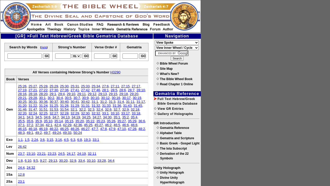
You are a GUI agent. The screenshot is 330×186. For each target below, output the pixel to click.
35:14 (58, 121)
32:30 (85, 113)
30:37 (54, 102)
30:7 (76, 98)
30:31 (32, 102)
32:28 (64, 113)
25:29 (54, 86)
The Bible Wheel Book (174, 79)
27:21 (32, 90)
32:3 (91, 109)
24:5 (61, 154)
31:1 (95, 102)
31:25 (54, 105)
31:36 (117, 105)
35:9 (38, 121)
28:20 (43, 94)
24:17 (71, 154)
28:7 (131, 90)
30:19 (137, 98)
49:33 (67, 133)
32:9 (125, 109)
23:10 (31, 154)
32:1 (73, 109)
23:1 (21, 181)
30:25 (22, 102)
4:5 (66, 140)
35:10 (48, 121)
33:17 (125, 113)
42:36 (77, 125)
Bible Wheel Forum (172, 63)
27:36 (64, 90)
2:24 (34, 140)
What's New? (167, 74)
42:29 (67, 125)
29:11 (81, 94)
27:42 (85, 90)
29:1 (53, 94)
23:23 (52, 154)
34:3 (30, 117)
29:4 (61, 94)
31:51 (43, 109)
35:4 (134, 117)
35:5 (21, 121)
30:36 (43, 102)
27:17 (136, 86)
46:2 (108, 125)
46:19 (43, 129)
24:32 (31, 167)
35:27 (121, 121)
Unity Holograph (170, 172)
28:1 (105, 90)
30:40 (64, 102)
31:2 (103, 102)
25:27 (32, 86)
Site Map (164, 69)
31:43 (127, 105)
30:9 (85, 98)
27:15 (125, 86)
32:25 (43, 113)
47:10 (121, 129)
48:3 (21, 133)
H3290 (115, 72)
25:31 (74, 86)
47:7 (95, 129)
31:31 (85, 105)
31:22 (32, 105)
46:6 (125, 125)
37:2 (30, 125)
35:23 (100, 121)
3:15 (50, 140)
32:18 (135, 109)
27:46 (96, 90)
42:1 (49, 125)
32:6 (108, 109)
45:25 (88, 125)
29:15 (113, 94)
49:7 (47, 133)
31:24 (43, 105)
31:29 (74, 105)
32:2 (82, 109)
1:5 (27, 140)
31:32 (96, 105)
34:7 (55, 117)
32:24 (32, 113)
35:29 (132, 121)
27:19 (22, 90)
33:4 (81, 160)
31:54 (64, 109)
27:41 (74, 90)
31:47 (32, 109)
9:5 (35, 160)
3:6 (42, 140)
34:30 (107, 117)
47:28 (132, 129)
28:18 (32, 94)
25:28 (43, 86)
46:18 (32, 129)
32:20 (22, 113)
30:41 (74, 102)
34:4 (111, 160)
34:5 (38, 117)
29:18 (123, 94)
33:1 (105, 113)
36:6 (141, 121)
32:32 (96, 113)
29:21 (22, 98)
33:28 (101, 160)
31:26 (64, 105)
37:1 (21, 125)
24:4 (21, 167)
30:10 (94, 98)
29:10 (71, 94)
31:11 (130, 102)
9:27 (43, 160)
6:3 (72, 140)
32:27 (54, 113)
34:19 (75, 117)
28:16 (22, 94)
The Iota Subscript (171, 148)
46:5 (116, 125)
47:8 (103, 129)
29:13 (102, 94)
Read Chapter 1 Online (174, 84)
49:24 (56, 133)
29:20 (134, 94)
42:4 (57, 125)
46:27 (85, 129)
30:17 (126, 98)
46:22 (54, 129)
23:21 (41, 154)
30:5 (68, 98)
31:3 (112, 102)
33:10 (115, 113)
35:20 (79, 121)
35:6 (30, 121)
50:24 (77, 133)
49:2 (38, 133)
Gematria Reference (172, 128)
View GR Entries (169, 109)
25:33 (85, 86)
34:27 (97, 117)
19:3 (87, 140)
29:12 (92, 94)
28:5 (114, 90)
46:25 (64, 129)
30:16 (116, 98)
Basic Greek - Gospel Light (178, 143)
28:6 (122, 90)
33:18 (136, 113)
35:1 (116, 117)
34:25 (86, 117)
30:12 (105, 98)
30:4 (59, 98)
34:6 (47, 117)
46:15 (22, 129)
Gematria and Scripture (175, 138)
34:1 (21, 117)
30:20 (63, 160)
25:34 (96, 86)
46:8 (134, 125)
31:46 (22, 109)
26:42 (22, 147)
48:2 (141, 129)
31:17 (140, 102)
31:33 (106, 105)
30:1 (42, 98)
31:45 (138, 105)
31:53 (54, 109)
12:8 (21, 174)
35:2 (125, 117)
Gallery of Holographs (173, 114)
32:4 (99, 109)
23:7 (21, 154)
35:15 (69, 121)
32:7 (116, 109)
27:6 (105, 86)
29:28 (32, 98)
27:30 (54, 90)
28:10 (140, 90)
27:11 (115, 86)
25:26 (22, 86)
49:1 (30, 133)
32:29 (74, 113)
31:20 (22, 105)
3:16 (58, 140)
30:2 (51, 98)
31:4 (120, 102)
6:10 (28, 160)
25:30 (64, 86)
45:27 (98, 125)
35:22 (90, 121)
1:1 (20, 140)
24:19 (81, 154)
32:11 (92, 154)
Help (44, 47)
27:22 (43, 90)
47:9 (112, 129)
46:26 (74, 129)
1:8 (20, 160)
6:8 (79, 140)
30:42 (85, 102)
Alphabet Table (169, 133)
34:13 (65, 117)
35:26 (111, 121)
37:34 (39, 125)
